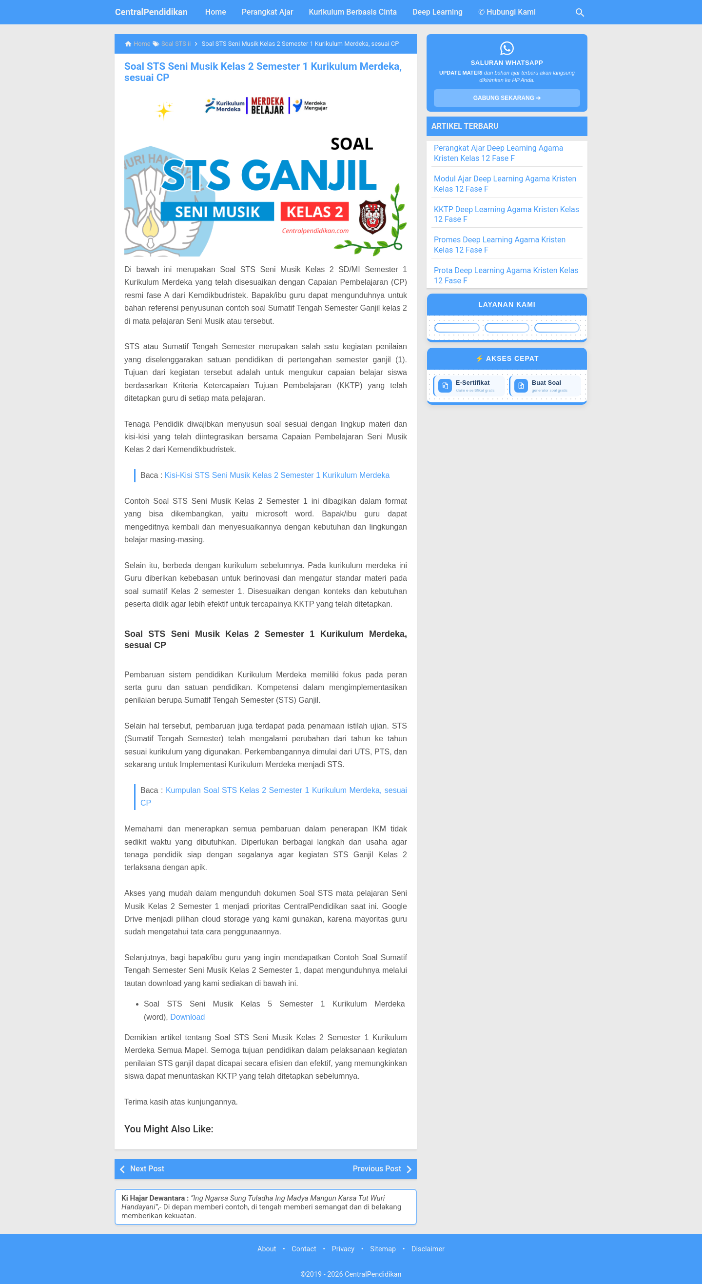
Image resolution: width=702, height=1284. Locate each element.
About (266, 1248)
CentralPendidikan (151, 12)
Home (215, 12)
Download (187, 1016)
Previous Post (377, 1168)
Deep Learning (437, 12)
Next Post (147, 1168)
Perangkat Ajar (267, 12)
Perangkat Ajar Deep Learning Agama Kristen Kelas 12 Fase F (499, 153)
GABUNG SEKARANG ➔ (507, 98)
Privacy (343, 1248)
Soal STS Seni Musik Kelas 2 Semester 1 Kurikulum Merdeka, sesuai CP (258, 71)
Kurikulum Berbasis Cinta (353, 12)
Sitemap (383, 1248)
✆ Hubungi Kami (507, 12)
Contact (304, 1248)
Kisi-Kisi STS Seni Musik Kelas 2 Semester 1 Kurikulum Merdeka (277, 475)
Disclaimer (428, 1248)
